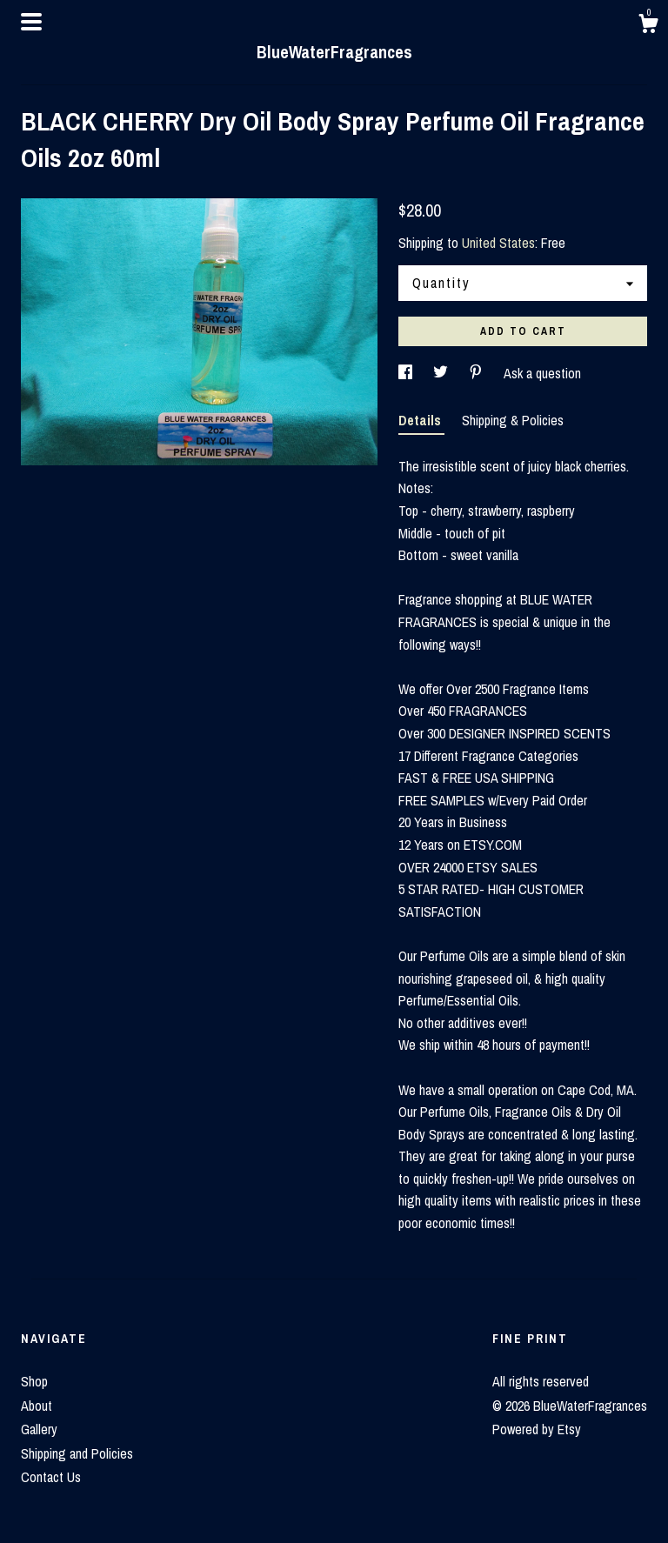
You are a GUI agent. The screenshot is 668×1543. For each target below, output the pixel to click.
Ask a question (542, 373)
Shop (34, 1381)
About (36, 1405)
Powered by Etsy (536, 1429)
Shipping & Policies (513, 420)
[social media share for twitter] (442, 373)
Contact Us (51, 1476)
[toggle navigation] (31, 21)
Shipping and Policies (77, 1453)
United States (498, 242)
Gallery (39, 1429)
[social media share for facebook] (407, 373)
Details (421, 420)
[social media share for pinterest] (477, 373)
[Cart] (648, 26)
